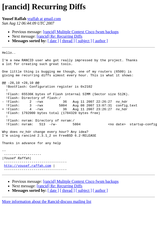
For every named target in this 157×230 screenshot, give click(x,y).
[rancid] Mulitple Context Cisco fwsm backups (81, 32)
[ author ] (100, 41)
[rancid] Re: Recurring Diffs (59, 36)
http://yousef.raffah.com (27, 189)
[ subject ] (84, 41)
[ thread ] (67, 41)
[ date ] (53, 41)
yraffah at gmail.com (44, 19)
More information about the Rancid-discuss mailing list (46, 225)
